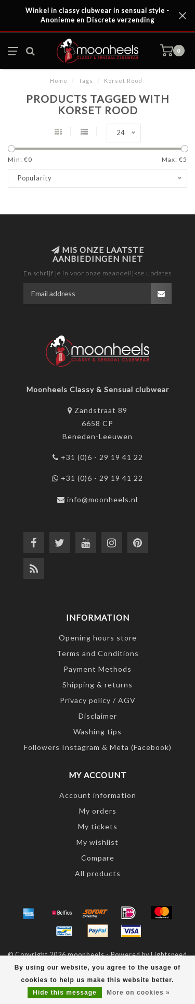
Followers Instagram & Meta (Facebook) (98, 747)
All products (98, 873)
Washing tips (97, 731)
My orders (97, 810)
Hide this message (64, 992)
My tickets (98, 826)
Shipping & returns (97, 684)
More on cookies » (138, 992)
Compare (97, 857)
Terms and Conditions (98, 653)
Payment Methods (97, 668)
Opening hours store (98, 637)
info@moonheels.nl (102, 499)
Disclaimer (98, 715)
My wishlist (97, 842)
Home (59, 80)
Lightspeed (169, 955)
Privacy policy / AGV (98, 700)
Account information (97, 795)
